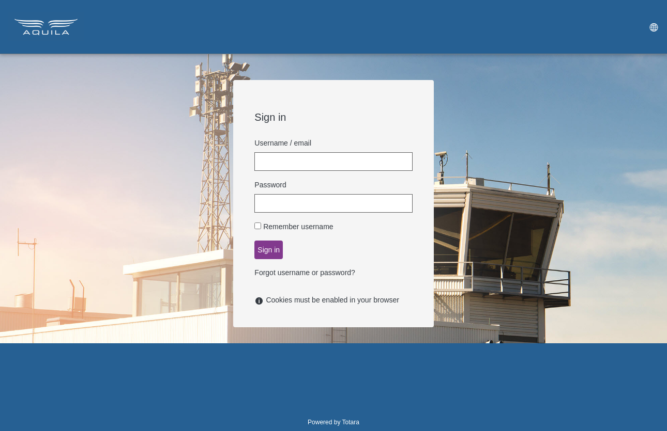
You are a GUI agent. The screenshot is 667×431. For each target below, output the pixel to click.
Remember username (298, 226)
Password (270, 185)
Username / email (282, 143)
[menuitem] (653, 27)
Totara (350, 422)
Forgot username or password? (304, 272)
